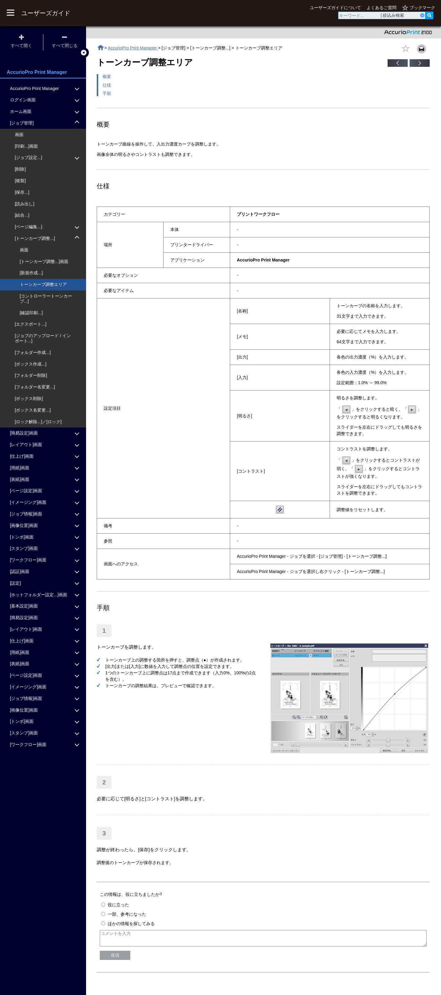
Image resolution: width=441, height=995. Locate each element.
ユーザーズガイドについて (335, 7)
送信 (115, 957)
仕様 (107, 85)
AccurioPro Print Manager (133, 47)
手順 (107, 93)
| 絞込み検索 (392, 15)
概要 (107, 76)
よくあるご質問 (381, 7)
